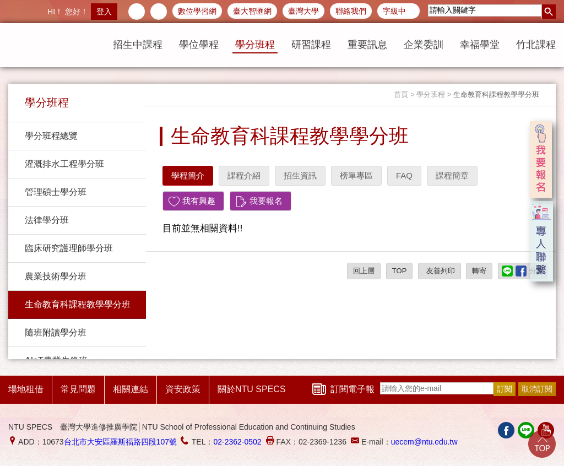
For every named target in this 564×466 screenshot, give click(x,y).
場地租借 (26, 389)
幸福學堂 (480, 44)
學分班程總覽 (51, 135)
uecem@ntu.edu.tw (424, 441)
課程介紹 (244, 175)
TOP (399, 271)
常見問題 (78, 389)
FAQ (404, 175)
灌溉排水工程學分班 (64, 164)
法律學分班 (47, 220)
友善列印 (439, 271)
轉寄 (479, 271)
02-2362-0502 (237, 441)
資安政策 (182, 389)
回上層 (364, 271)
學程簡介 (187, 175)
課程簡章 (452, 175)
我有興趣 (198, 200)
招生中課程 (137, 44)
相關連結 (130, 389)
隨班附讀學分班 (55, 332)
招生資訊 (300, 175)
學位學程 (199, 44)
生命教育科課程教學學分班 (78, 304)
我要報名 (266, 200)
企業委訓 (423, 44)
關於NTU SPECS (252, 389)
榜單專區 (356, 175)
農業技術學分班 (55, 276)
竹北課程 (536, 44)
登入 (104, 11)
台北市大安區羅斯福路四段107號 (120, 441)
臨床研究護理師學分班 (69, 248)
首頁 (401, 94)
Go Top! (542, 444)
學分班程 (255, 44)
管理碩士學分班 (55, 192)
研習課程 (311, 44)
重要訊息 (367, 44)
